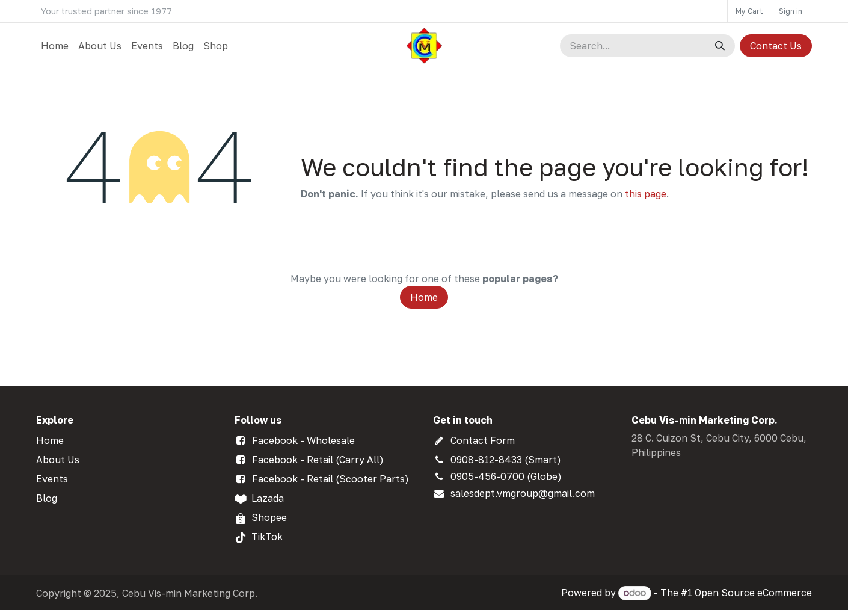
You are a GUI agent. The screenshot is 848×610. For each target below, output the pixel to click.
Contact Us (776, 46)
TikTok (267, 537)
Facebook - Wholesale (303, 440)
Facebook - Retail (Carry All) (318, 460)
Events (52, 479)
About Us (57, 460)
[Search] (720, 45)
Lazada (267, 498)
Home (424, 297)
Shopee (269, 517)
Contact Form (482, 440)
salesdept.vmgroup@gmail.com (522, 493)
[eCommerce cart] (748, 11)
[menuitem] (54, 46)
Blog (46, 498)
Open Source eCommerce (753, 593)
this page (645, 194)
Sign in (790, 11)
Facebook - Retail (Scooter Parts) (330, 479)
